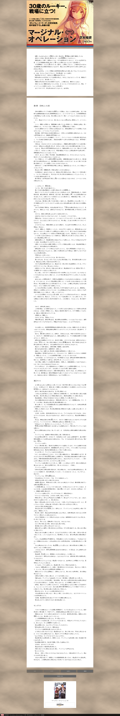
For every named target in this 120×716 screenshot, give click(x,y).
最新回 (85, 671)
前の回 (52, 671)
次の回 (68, 671)
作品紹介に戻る (60, 676)
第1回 (35, 671)
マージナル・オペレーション (16, 715)
